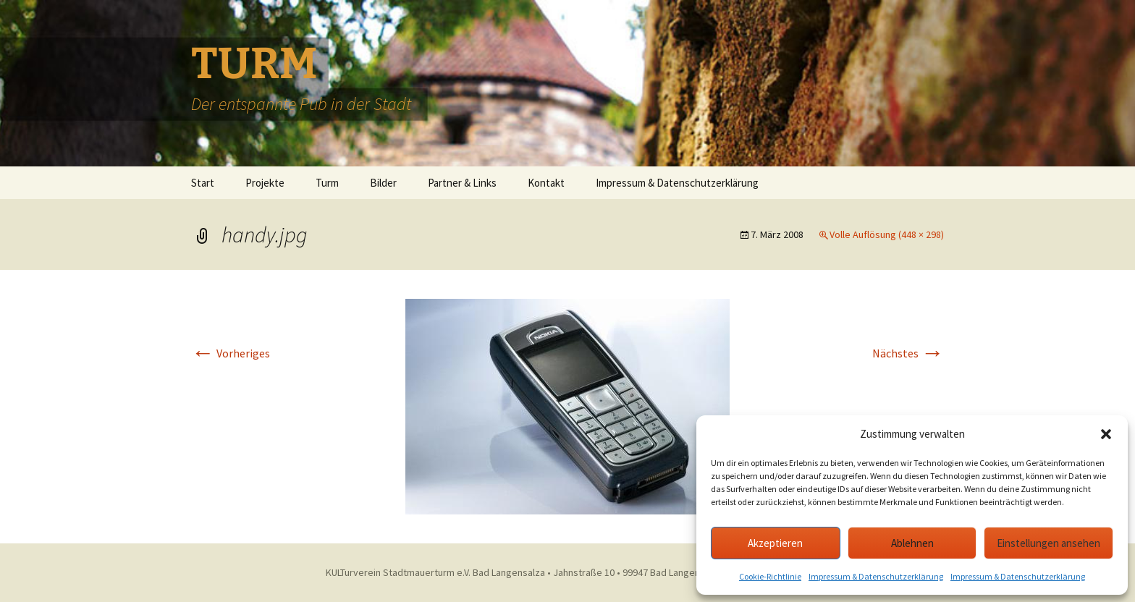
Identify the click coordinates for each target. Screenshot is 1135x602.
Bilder (383, 183)
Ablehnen (912, 543)
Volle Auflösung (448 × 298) (887, 234)
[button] (1106, 434)
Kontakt (546, 183)
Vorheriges (230, 353)
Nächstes (908, 353)
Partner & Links (462, 183)
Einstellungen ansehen (1048, 543)
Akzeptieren (775, 543)
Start (202, 183)
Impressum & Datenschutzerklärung (876, 576)
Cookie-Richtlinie (770, 576)
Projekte (264, 183)
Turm (327, 183)
